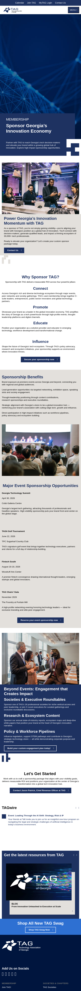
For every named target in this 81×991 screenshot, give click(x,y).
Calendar (19, 3)
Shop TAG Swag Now (39, 930)
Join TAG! (6, 987)
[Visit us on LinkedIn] (6, 974)
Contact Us (60, 3)
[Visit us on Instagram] (15, 974)
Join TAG (31, 3)
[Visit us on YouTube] (9, 974)
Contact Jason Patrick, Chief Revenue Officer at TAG (39, 790)
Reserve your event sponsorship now (39, 620)
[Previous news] (75, 808)
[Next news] (78, 808)
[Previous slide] (73, 855)
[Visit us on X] (13, 974)
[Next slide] (76, 855)
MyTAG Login (45, 3)
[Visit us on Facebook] (3, 974)
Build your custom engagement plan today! (28, 748)
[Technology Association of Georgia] (12, 10)
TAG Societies (49, 987)
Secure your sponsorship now (39, 359)
